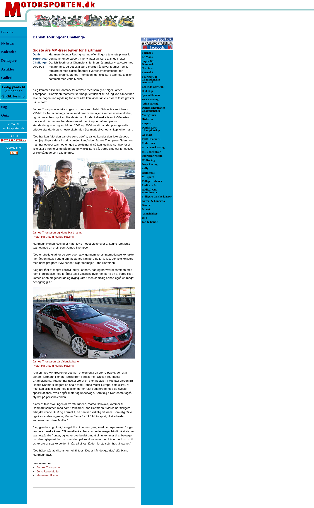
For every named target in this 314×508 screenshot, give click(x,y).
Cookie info (13, 147)
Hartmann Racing (48, 475)
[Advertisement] (196, 79)
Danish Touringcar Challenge (59, 37)
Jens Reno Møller (48, 471)
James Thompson (48, 467)
